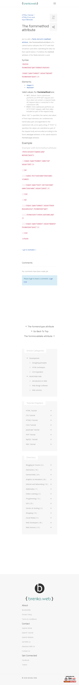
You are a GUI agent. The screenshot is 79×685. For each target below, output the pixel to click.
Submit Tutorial (27, 633)
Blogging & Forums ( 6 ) (39, 465)
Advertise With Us (28, 646)
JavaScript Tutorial (39, 430)
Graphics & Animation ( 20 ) (39, 479)
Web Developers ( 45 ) (39, 523)
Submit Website (27, 637)
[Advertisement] (39, 302)
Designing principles (38, 363)
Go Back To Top (39, 331)
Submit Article (27, 628)
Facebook (25, 660)
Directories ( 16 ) (39, 470)
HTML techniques (37, 367)
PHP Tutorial (39, 434)
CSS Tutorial (39, 415)
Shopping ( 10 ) (39, 513)
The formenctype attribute (39, 326)
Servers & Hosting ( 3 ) (39, 508)
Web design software (38, 385)
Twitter (24, 665)
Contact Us (26, 651)
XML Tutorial (39, 444)
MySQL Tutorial (39, 439)
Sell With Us (26, 642)
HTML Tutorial (39, 410)
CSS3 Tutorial (39, 425)
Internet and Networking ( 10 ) (39, 484)
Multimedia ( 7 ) (39, 489)
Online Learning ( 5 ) (39, 494)
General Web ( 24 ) (39, 475)
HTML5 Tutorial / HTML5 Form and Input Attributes (28, 17)
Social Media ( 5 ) (39, 518)
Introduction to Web (38, 381)
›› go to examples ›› (29, 250)
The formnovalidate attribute (39, 336)
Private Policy (27, 614)
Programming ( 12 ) (39, 499)
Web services (35, 390)
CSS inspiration (36, 372)
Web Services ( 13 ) (39, 527)
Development (32, 358)
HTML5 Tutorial (39, 420)
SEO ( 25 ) (39, 503)
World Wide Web (33, 376)
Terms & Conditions (29, 619)
